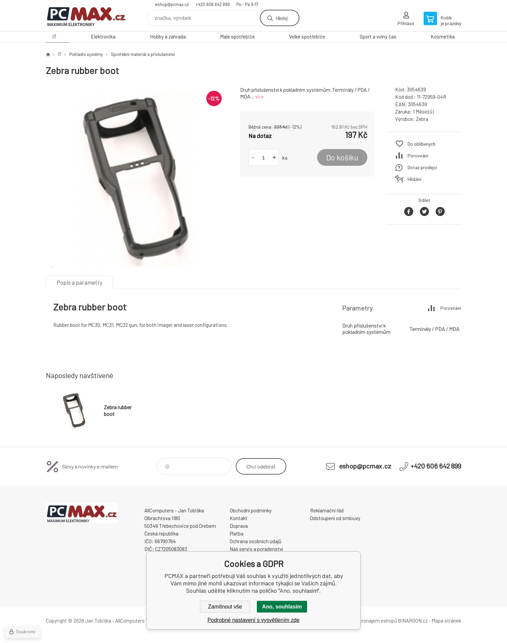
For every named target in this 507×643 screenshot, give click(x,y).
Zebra (422, 119)
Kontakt (238, 518)
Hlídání (414, 179)
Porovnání (418, 155)
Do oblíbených (421, 144)
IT (54, 36)
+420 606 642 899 (213, 4)
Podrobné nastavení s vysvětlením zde (254, 620)
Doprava (239, 526)
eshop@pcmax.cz (172, 4)
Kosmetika (443, 36)
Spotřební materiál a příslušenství (143, 54)
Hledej (282, 18)
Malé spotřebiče (237, 36)
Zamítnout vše (225, 607)
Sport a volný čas (378, 36)
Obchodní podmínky (251, 510)
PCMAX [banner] (86, 15)
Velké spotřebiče (307, 36)
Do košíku (342, 157)
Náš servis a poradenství (256, 549)
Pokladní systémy (86, 54)
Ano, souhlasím (282, 607)
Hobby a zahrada (168, 36)
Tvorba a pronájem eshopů (368, 621)
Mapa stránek (446, 621)
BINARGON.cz (413, 621)
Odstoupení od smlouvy (335, 518)
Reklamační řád (327, 510)
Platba (236, 533)
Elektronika (103, 36)
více (259, 96)
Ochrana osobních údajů (255, 541)
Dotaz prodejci (422, 167)
